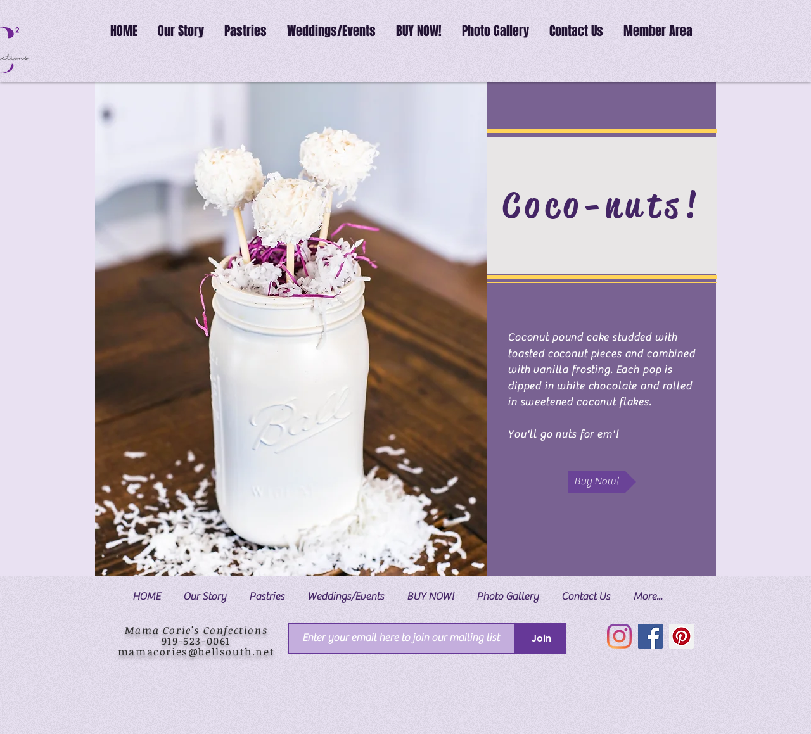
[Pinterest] (681, 636)
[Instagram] (619, 636)
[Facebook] (650, 636)
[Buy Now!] (602, 482)
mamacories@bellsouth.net (196, 652)
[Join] (541, 638)
